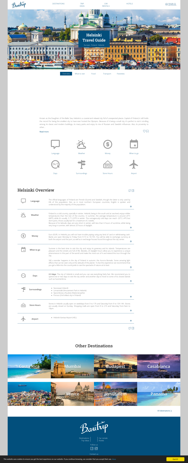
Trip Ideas (85, 440)
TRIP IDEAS (82, 4)
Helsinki (101, 45)
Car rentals (103, 438)
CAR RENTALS (106, 4)
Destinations (84, 438)
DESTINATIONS (58, 3)
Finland (94, 45)
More (125, 459)
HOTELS (129, 3)
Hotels (101, 440)
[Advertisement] (94, 98)
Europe (87, 45)
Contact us (94, 454)
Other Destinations (94, 345)
